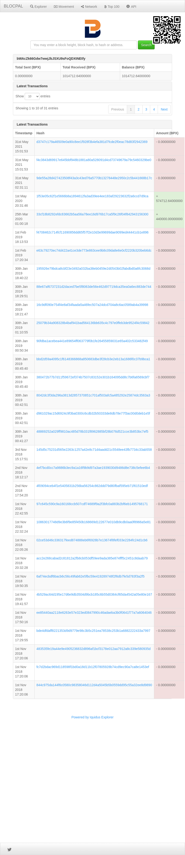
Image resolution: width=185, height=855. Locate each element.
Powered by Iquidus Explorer (93, 832)
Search (146, 45)
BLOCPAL (13, 6)
